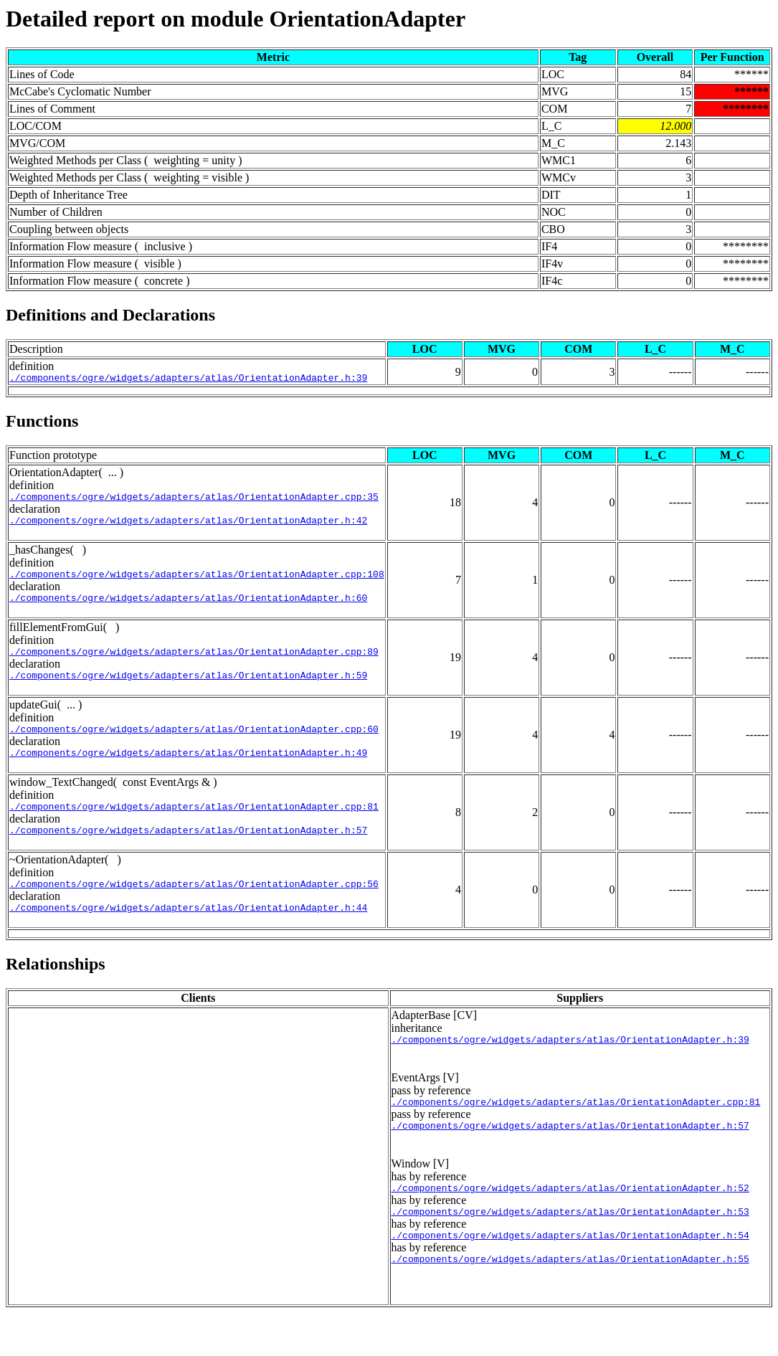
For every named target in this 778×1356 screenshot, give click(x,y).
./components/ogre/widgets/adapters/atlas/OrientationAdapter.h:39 (188, 379)
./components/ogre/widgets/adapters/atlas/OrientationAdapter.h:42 (188, 526)
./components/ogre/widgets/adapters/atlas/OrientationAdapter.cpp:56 (194, 909)
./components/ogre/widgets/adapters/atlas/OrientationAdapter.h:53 (570, 1249)
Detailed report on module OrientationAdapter (235, 19)
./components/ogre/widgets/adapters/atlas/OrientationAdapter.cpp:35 (194, 500)
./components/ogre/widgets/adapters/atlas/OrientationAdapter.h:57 (188, 853)
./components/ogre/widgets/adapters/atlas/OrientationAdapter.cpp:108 (196, 582)
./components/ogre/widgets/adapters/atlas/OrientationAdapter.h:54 (570, 1275)
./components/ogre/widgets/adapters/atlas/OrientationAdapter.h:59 (188, 689)
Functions (42, 423)
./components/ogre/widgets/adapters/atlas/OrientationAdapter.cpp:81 (194, 827)
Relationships (55, 991)
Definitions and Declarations (110, 314)
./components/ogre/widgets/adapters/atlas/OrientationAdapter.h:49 (188, 771)
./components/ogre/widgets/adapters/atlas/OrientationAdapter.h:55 (570, 1301)
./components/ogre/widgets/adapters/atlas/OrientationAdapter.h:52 (570, 1224)
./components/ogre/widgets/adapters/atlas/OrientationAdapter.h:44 (188, 935)
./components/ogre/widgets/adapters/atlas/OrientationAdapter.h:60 (188, 608)
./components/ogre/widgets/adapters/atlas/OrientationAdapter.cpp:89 (194, 664)
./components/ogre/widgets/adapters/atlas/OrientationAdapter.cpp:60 (194, 745)
